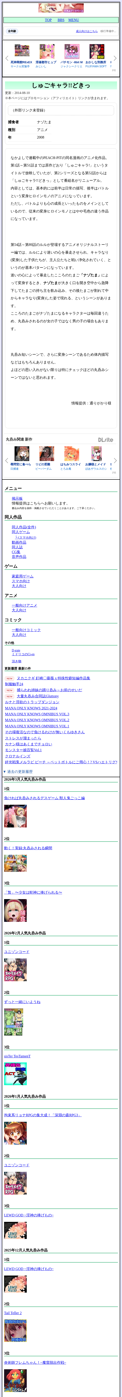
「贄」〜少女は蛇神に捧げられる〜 (33, 892)
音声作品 (19, 557)
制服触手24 (14, 684)
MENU (73, 20)
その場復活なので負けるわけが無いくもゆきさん (45, 732)
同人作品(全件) (24, 527)
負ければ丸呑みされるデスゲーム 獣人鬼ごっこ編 (44, 798)
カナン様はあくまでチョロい (28, 744)
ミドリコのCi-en (23, 654)
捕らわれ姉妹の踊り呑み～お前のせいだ (49, 690)
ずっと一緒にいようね (22, 1002)
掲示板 (17, 498)
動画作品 (19, 542)
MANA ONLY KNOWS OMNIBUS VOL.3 (37, 714)
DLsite (106, 440)
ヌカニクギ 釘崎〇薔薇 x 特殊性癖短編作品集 (53, 678)
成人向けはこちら (87, 31)
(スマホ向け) (27, 537)
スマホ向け (21, 581)
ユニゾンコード (16, 952)
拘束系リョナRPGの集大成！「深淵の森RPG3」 (43, 1115)
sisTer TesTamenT (17, 1056)
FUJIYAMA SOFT (96, 66)
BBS (61, 20)
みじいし (41, 66)
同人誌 (17, 547)
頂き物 (16, 661)
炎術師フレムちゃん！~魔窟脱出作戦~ (35, 1362)
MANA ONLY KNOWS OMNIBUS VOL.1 (37, 726)
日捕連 (14, 468)
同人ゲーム (21, 532)
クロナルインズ (17, 756)
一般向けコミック (26, 630)
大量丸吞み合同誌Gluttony (38, 696)
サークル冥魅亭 (20, 66)
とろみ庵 (65, 468)
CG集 (16, 552)
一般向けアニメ (24, 605)
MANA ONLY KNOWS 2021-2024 (31, 708)
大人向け (19, 586)
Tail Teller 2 (13, 1313)
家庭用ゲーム (23, 576)
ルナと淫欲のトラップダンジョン (32, 702)
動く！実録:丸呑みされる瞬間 (28, 848)
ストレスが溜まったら (23, 738)
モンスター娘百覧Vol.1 (23, 750)
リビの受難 (42, 464)
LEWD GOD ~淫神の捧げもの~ (29, 1215)
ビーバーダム (43, 468)
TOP (48, 20)
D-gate (16, 650)
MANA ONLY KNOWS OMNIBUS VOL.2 (37, 720)
